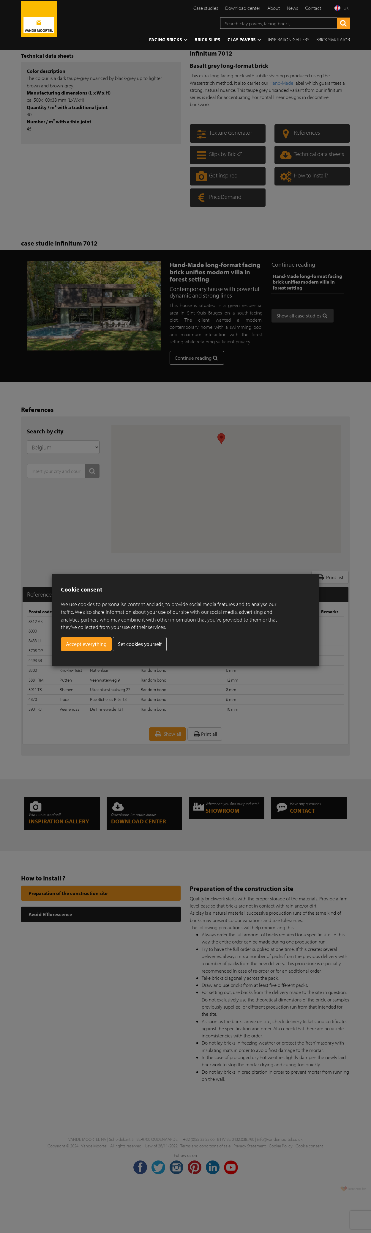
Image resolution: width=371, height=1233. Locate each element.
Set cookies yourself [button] (140, 644)
